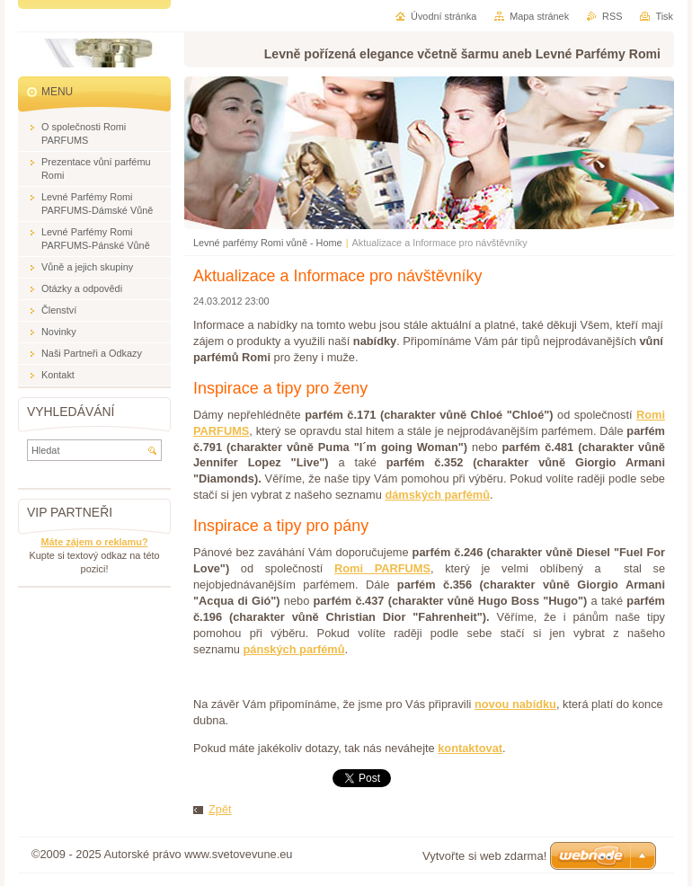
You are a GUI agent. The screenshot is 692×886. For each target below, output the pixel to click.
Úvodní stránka (443, 16)
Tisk (664, 16)
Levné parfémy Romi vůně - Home (267, 242)
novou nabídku (515, 704)
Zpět (220, 809)
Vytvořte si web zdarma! (484, 856)
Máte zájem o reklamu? (93, 541)
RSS (612, 16)
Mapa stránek (539, 16)
